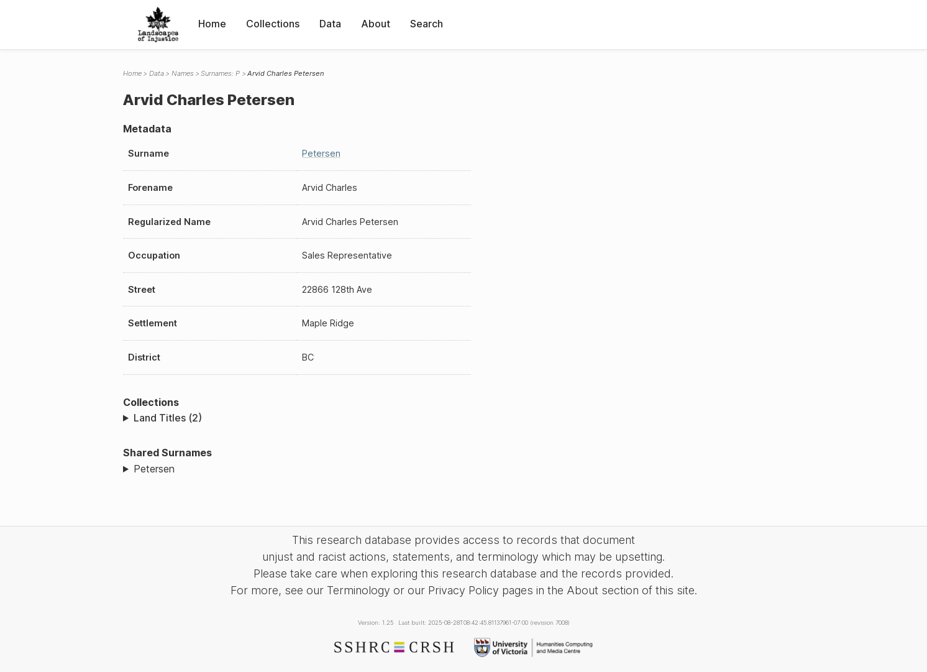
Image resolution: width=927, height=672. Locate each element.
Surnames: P (220, 73)
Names (182, 73)
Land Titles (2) (168, 418)
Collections (272, 23)
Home (212, 23)
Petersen (321, 153)
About (375, 23)
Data (330, 23)
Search (426, 23)
